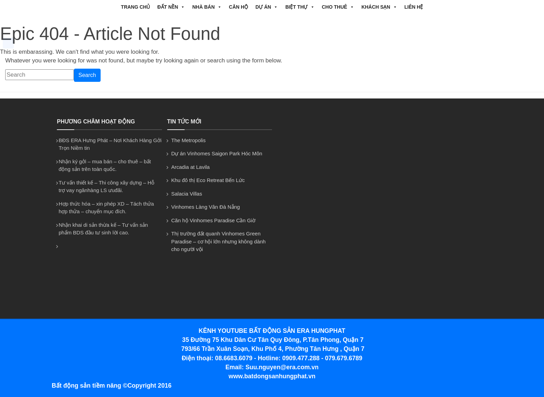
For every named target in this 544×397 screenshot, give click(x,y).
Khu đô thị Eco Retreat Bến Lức (208, 180)
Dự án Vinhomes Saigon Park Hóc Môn (216, 153)
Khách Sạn (379, 7)
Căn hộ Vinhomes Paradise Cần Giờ (213, 220)
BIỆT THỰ (299, 7)
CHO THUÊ (338, 7)
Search (87, 75)
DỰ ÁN (266, 7)
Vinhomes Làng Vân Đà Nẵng (205, 207)
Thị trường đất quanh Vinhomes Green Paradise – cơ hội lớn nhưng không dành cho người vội (218, 241)
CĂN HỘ (238, 7)
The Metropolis (188, 140)
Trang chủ (135, 7)
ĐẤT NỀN (171, 7)
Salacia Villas (186, 194)
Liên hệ (414, 7)
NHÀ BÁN (207, 7)
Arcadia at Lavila (190, 167)
